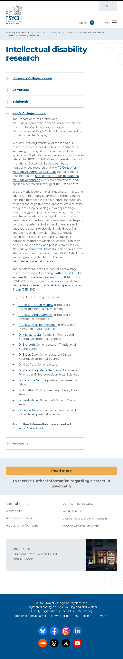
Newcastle (20, 443)
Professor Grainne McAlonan (37, 324)
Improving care (19, 518)
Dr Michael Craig (29, 334)
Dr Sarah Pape (28, 400)
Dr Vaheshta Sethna (32, 380)
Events (103, 616)
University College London (32, 78)
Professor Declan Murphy (35, 305)
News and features (64, 616)
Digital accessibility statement (84, 518)
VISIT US (110, 568)
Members (21, 32)
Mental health (18, 504)
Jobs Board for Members (80, 526)
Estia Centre (70, 184)
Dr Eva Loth (26, 344)
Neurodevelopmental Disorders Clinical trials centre (47, 249)
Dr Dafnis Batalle (29, 410)
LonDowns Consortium (45, 277)
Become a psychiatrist (30, 616)
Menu (110, 23)
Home (9, 32)
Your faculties (37, 32)
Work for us (71, 511)
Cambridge (21, 90)
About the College (22, 525)
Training (87, 616)
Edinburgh (20, 101)
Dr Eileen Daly (28, 354)
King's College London (29, 113)
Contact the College (78, 503)
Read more (61, 471)
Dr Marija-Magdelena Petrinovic (40, 370)
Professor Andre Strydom (35, 315)
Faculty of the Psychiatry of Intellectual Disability (76, 32)
